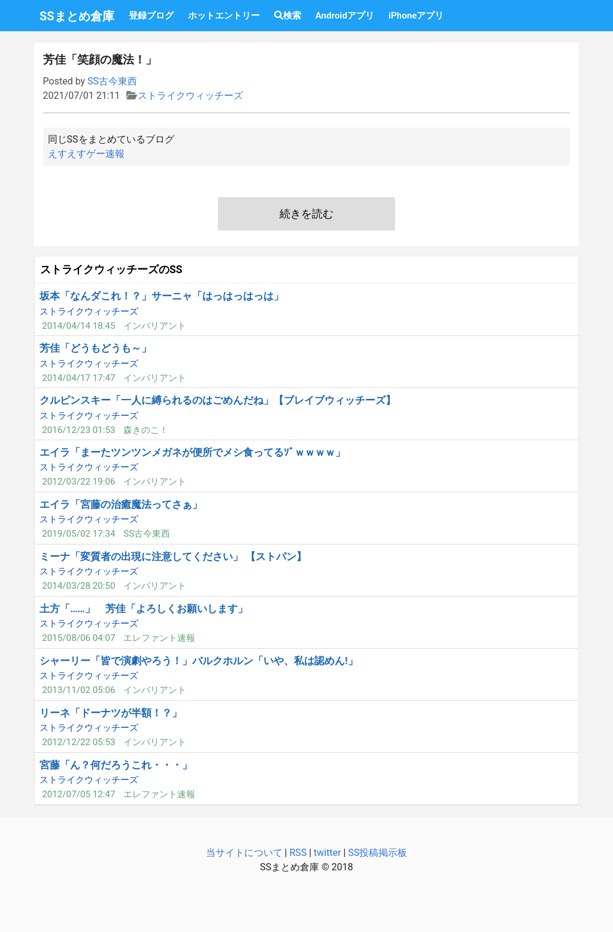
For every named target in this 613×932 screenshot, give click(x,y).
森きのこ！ (145, 430)
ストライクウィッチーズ (190, 95)
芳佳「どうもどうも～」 (95, 348)
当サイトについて (244, 852)
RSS (297, 852)
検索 (287, 15)
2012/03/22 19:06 (78, 481)
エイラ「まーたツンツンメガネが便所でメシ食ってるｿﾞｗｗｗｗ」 (192, 452)
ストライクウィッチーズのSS (111, 270)
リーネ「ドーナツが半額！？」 (111, 713)
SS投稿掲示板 (377, 852)
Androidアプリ (344, 15)
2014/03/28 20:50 (78, 585)
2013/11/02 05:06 (78, 690)
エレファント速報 (159, 638)
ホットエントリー (224, 15)
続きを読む (306, 214)
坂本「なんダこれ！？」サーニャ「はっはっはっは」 (162, 296)
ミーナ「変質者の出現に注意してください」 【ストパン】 (173, 556)
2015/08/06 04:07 (78, 638)
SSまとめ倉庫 (77, 16)
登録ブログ (151, 15)
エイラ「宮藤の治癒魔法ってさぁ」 (121, 504)
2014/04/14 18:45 (78, 325)
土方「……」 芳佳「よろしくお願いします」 (144, 609)
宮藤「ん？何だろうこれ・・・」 (116, 765)
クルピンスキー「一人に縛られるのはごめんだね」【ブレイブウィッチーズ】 (218, 400)
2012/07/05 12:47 (78, 794)
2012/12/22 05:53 (78, 742)
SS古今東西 (112, 81)
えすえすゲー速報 (86, 153)
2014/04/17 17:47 (78, 378)
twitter (327, 852)
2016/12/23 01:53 (78, 430)
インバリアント (154, 325)
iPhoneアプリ (416, 15)
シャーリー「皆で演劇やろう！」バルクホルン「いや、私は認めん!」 (199, 661)
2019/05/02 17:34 (78, 533)
